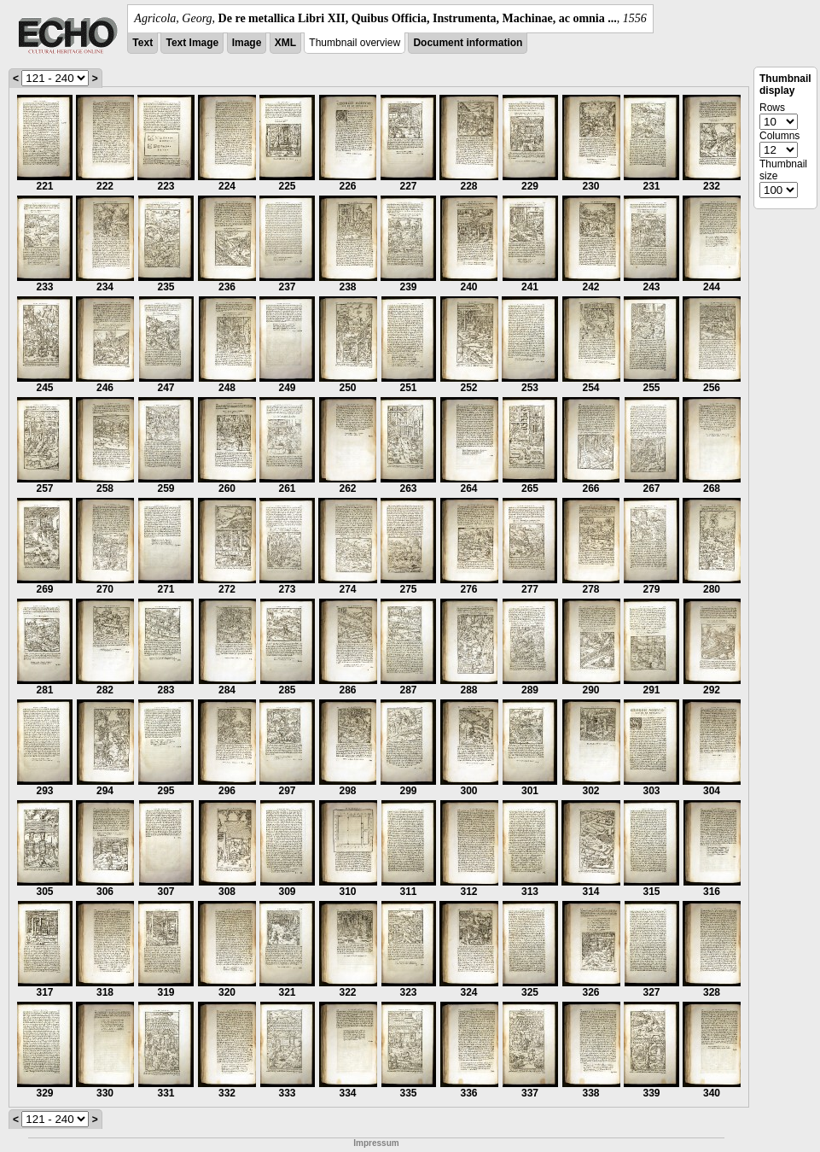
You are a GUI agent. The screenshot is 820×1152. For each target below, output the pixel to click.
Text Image (192, 43)
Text (142, 43)
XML (285, 43)
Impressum (375, 1143)
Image (247, 43)
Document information (467, 43)
